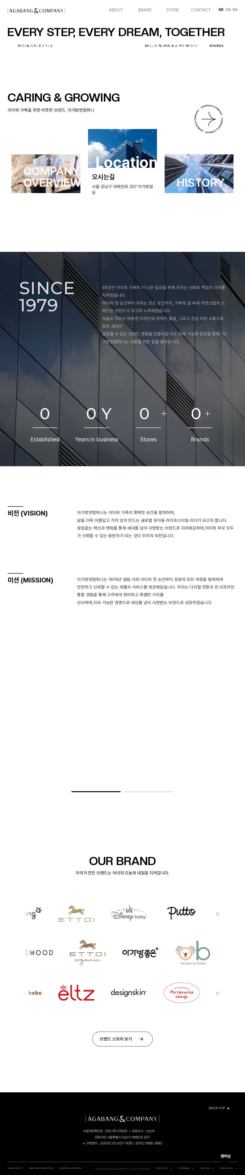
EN (235, 10)
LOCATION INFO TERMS (70, 1168)
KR (221, 10)
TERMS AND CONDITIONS (41, 1168)
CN (228, 10)
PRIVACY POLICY (15, 1168)
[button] (96, 791)
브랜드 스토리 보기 (122, 1039)
